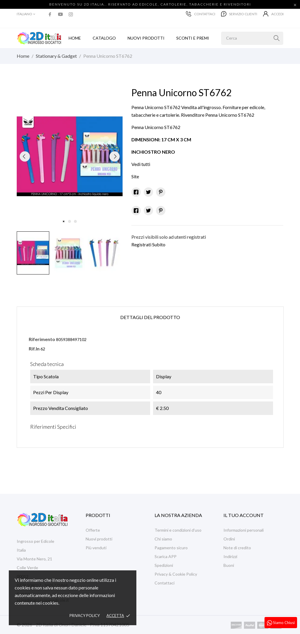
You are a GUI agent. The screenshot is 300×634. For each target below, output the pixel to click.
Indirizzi (230, 556)
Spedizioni (164, 565)
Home (75, 37)
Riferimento (42, 339)
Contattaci (200, 13)
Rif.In (34, 348)
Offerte (93, 530)
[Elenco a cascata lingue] (26, 14)
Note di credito (237, 547)
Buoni (228, 565)
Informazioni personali (243, 530)
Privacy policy (85, 615)
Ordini (229, 538)
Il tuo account (243, 515)
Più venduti (96, 547)
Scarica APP (166, 556)
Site (135, 176)
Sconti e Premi (192, 37)
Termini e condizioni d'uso (178, 530)
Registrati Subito (148, 244)
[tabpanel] (70, 156)
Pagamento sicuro (171, 547)
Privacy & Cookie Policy (176, 574)
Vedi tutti (140, 164)
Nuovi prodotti (146, 37)
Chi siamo (163, 538)
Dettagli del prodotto (150, 317)
